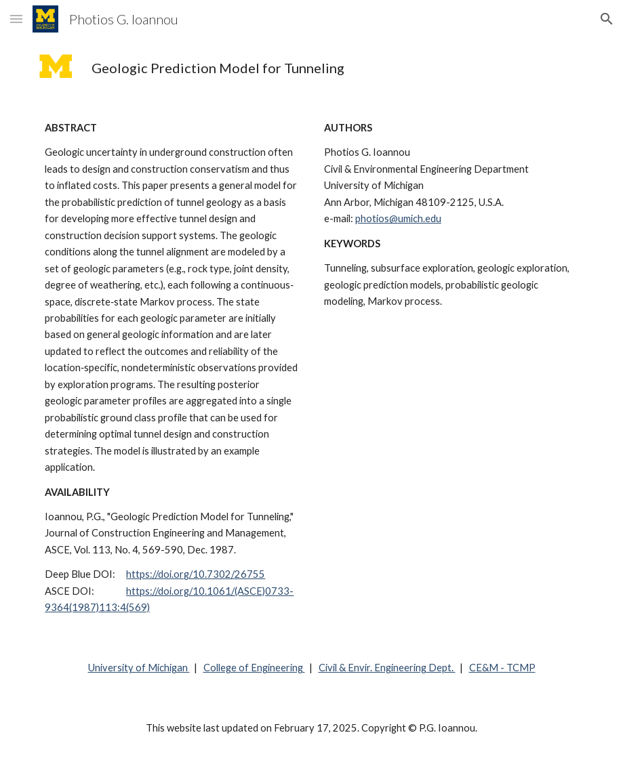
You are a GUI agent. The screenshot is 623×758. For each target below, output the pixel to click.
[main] (335, 68)
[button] (16, 18)
